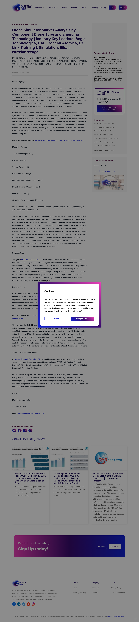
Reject (56, 319)
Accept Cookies (82, 319)
